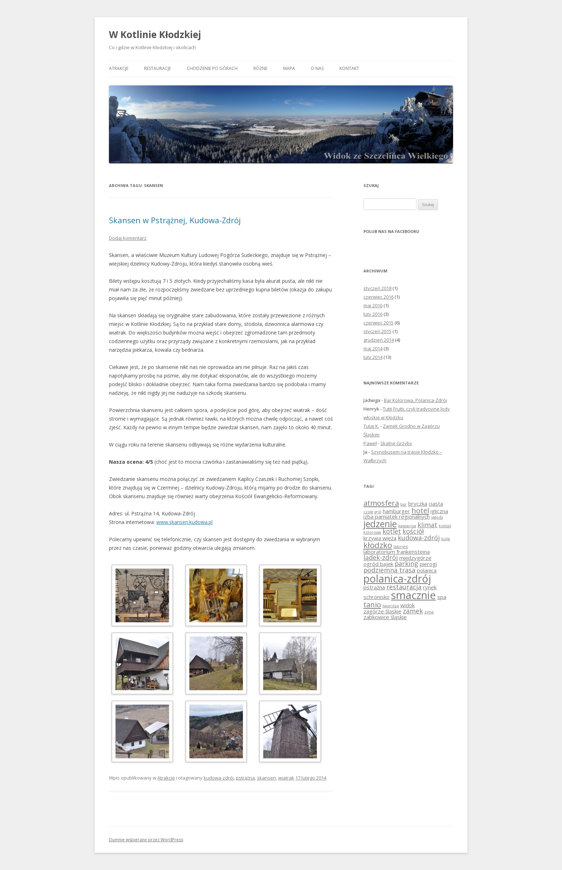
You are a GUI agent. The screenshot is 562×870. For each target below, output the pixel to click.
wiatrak (286, 778)
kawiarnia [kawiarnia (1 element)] (407, 525)
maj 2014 (372, 348)
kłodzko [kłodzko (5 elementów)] (377, 544)
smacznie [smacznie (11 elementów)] (413, 595)
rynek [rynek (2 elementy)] (430, 587)
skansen (266, 778)
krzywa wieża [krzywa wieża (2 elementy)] (379, 538)
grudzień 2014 (378, 340)
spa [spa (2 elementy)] (441, 596)
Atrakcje (118, 68)
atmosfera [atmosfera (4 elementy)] (381, 503)
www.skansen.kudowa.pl (184, 522)
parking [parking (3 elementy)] (406, 563)
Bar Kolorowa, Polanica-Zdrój (415, 400)
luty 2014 (372, 357)
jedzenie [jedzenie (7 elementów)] (380, 524)
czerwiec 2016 (378, 297)
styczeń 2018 (377, 288)
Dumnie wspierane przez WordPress (146, 840)
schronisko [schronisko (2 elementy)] (376, 596)
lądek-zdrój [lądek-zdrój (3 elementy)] (380, 557)
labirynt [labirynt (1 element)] (401, 546)
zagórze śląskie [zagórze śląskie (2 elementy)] (382, 611)
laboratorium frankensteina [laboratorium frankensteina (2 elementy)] (396, 551)
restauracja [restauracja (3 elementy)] (404, 587)
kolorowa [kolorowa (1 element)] (372, 532)
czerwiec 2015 (378, 322)
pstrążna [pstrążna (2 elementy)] (374, 587)
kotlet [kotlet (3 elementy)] (391, 531)
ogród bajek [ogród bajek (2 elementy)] (378, 563)
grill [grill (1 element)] (378, 511)
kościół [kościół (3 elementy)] (413, 531)
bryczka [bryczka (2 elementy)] (417, 503)
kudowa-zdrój (219, 778)
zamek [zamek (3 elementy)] (413, 611)
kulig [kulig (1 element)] (445, 538)
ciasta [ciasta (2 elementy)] (436, 503)
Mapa (289, 68)
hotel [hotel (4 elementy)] (420, 510)
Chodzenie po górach (212, 68)
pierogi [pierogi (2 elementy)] (428, 563)
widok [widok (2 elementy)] (407, 605)
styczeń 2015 (377, 331)
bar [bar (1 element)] (403, 504)
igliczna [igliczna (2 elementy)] (439, 511)
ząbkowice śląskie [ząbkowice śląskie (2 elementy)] (385, 617)
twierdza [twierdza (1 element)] (390, 605)
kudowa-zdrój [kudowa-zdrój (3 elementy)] (419, 537)
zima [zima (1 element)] (429, 611)
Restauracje (157, 68)
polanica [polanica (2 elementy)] (427, 570)
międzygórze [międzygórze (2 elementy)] (415, 557)
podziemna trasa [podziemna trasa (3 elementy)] (389, 570)
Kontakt (349, 68)
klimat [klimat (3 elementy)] (427, 524)
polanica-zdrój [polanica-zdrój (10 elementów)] (397, 578)
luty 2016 (372, 314)
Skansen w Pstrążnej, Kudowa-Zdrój (175, 220)
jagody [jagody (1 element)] (437, 517)
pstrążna (245, 778)
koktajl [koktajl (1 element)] (445, 525)
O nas (317, 68)
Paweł (370, 443)
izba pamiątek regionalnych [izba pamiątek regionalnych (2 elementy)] (396, 516)
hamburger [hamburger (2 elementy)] (396, 511)
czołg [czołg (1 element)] (368, 511)
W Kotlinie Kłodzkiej (155, 34)
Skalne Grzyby (396, 443)
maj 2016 (372, 305)
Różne (260, 68)
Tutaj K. (371, 426)
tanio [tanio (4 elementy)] (372, 604)
